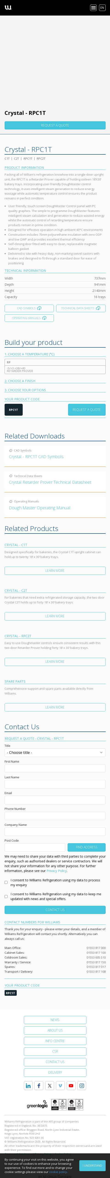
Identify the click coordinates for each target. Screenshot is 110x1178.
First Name (12, 761)
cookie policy (58, 1172)
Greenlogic (37, 1104)
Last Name (12, 777)
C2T (16, 158)
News (55, 1020)
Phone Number (15, 809)
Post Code (12, 840)
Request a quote (55, 125)
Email (8, 793)
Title (7, 746)
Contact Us (55, 910)
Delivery (55, 1072)
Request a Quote (87, 409)
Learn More (55, 570)
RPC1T (28, 158)
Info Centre (55, 1041)
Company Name (16, 825)
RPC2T (41, 158)
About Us (55, 1030)
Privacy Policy (57, 871)
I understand (92, 1165)
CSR (55, 1051)
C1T (7, 158)
